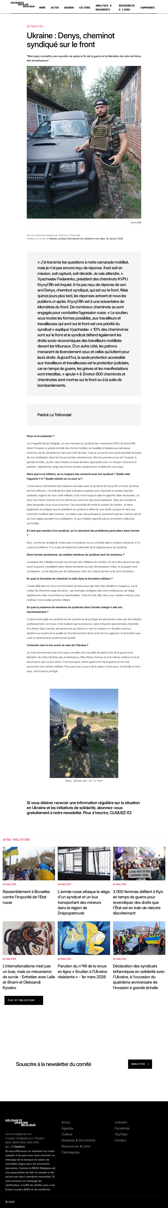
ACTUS (55, 7)
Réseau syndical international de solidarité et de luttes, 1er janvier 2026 (86, 238)
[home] (22, 5)
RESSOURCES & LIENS (127, 7)
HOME (42, 7)
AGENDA (69, 7)
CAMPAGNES (147, 7)
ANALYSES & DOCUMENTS (104, 7)
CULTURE (84, 7)
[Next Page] (23, 1000)
